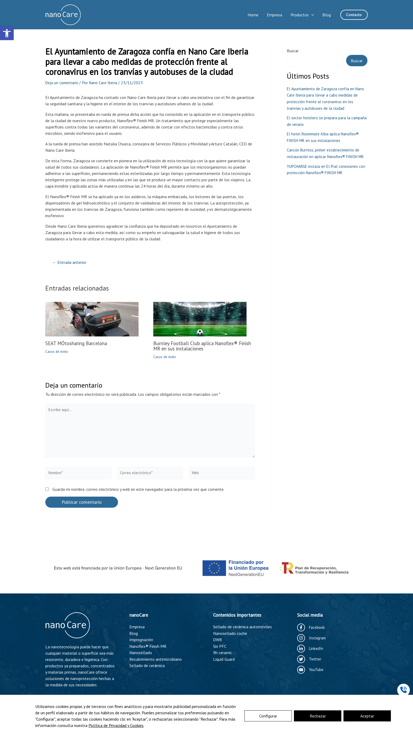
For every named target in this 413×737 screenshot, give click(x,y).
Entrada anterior (71, 262)
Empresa (274, 14)
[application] (311, 14)
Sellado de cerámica (147, 664)
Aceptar (367, 716)
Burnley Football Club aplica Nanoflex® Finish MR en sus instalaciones (198, 346)
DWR (217, 639)
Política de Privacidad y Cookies (116, 725)
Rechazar (318, 716)
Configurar (268, 716)
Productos (302, 14)
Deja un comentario (62, 82)
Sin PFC (220, 645)
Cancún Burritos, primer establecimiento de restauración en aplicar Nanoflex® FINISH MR (325, 155)
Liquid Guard (224, 658)
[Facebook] (311, 627)
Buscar (293, 50)
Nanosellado (140, 652)
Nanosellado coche (230, 633)
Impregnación (141, 639)
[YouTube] (310, 670)
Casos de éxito (57, 351)
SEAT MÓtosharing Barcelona (78, 343)
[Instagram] (312, 638)
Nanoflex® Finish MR (147, 645)
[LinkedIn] (310, 649)
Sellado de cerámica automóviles (242, 626)
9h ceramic (222, 652)
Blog (326, 14)
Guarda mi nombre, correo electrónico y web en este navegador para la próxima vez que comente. (138, 493)
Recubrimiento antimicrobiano (155, 658)
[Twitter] (309, 659)
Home (253, 14)
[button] (7, 33)
